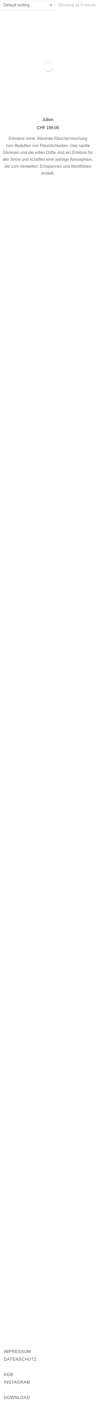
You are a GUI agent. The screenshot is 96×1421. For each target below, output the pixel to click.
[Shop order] (28, 5)
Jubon (48, 119)
